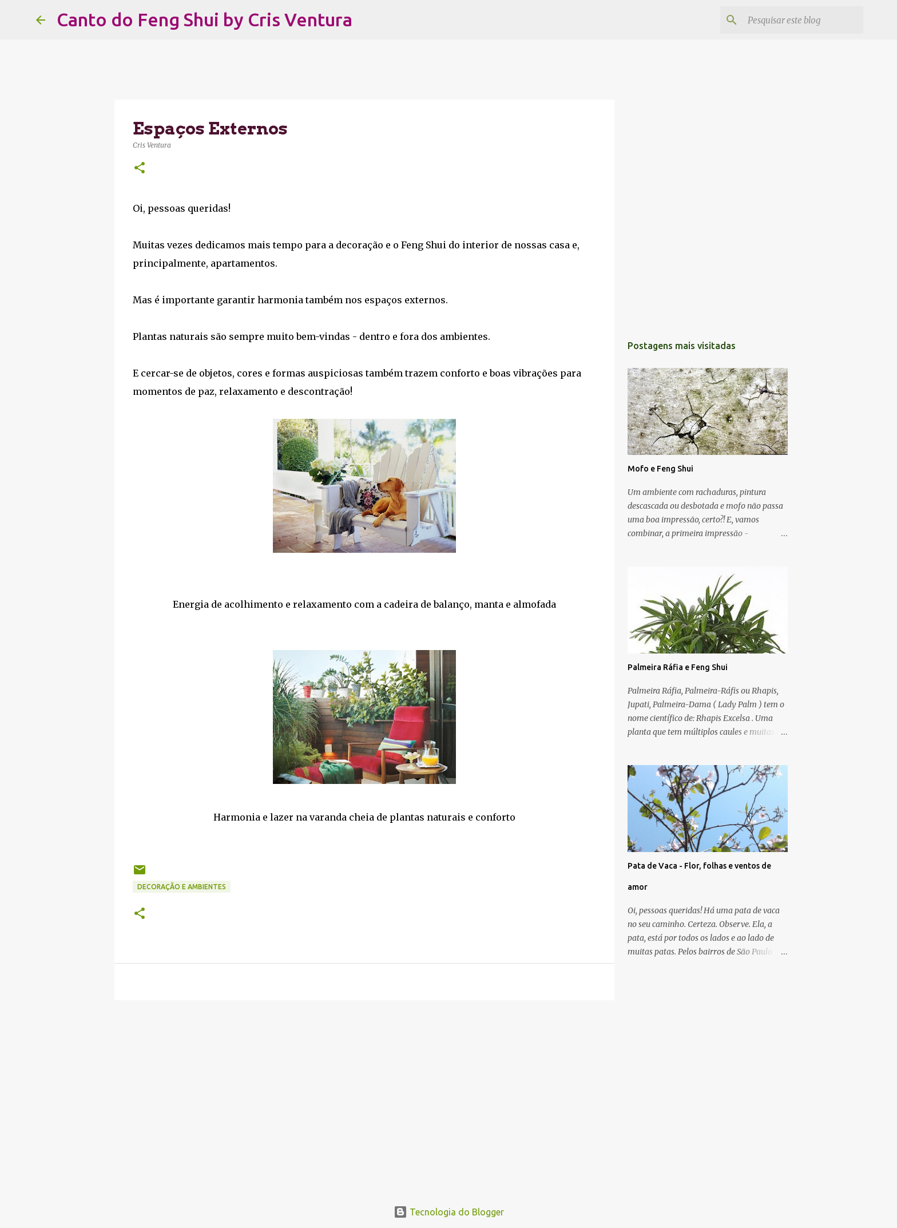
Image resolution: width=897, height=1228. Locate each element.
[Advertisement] (364, 1097)
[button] (139, 168)
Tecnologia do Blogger (449, 1212)
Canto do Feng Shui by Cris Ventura (204, 19)
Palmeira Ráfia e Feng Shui (678, 667)
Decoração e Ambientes (181, 886)
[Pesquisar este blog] (803, 20)
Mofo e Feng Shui (660, 468)
